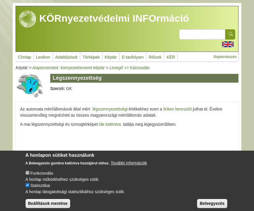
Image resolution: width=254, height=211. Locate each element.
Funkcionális (41, 177)
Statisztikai (40, 190)
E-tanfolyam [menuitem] (133, 57)
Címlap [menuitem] (24, 57)
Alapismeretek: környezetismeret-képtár (68, 67)
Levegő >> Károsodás (130, 67)
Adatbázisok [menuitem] (66, 57)
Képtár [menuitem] (111, 57)
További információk (129, 167)
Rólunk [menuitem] (155, 57)
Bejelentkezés (224, 57)
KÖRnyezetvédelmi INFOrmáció (104, 19)
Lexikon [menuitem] (43, 57)
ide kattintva (110, 124)
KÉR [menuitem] (170, 57)
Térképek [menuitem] (91, 57)
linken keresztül (177, 109)
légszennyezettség (109, 109)
